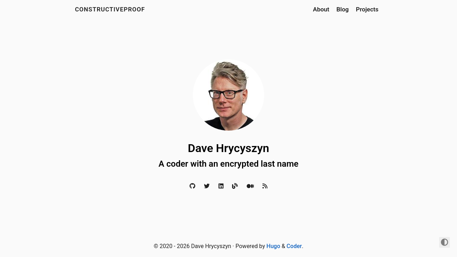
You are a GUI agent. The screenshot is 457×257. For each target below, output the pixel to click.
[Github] (192, 186)
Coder (294, 246)
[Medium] (250, 186)
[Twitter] (207, 186)
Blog (342, 9)
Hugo (273, 246)
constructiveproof (110, 9)
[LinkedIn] (221, 186)
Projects (367, 9)
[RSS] (264, 186)
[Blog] (235, 186)
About (321, 9)
